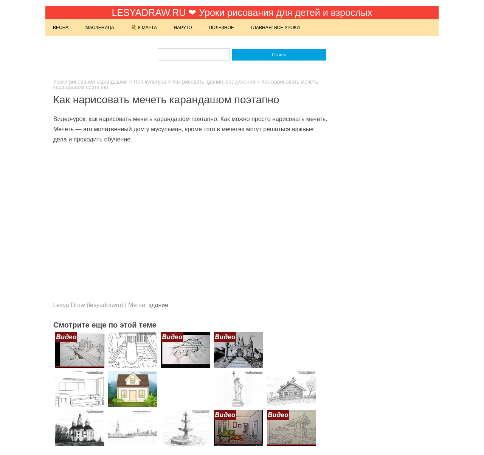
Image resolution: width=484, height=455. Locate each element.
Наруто (183, 27)
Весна (60, 27)
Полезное (221, 27)
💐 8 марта (144, 27)
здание (158, 305)
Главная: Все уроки (275, 27)
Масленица (99, 27)
